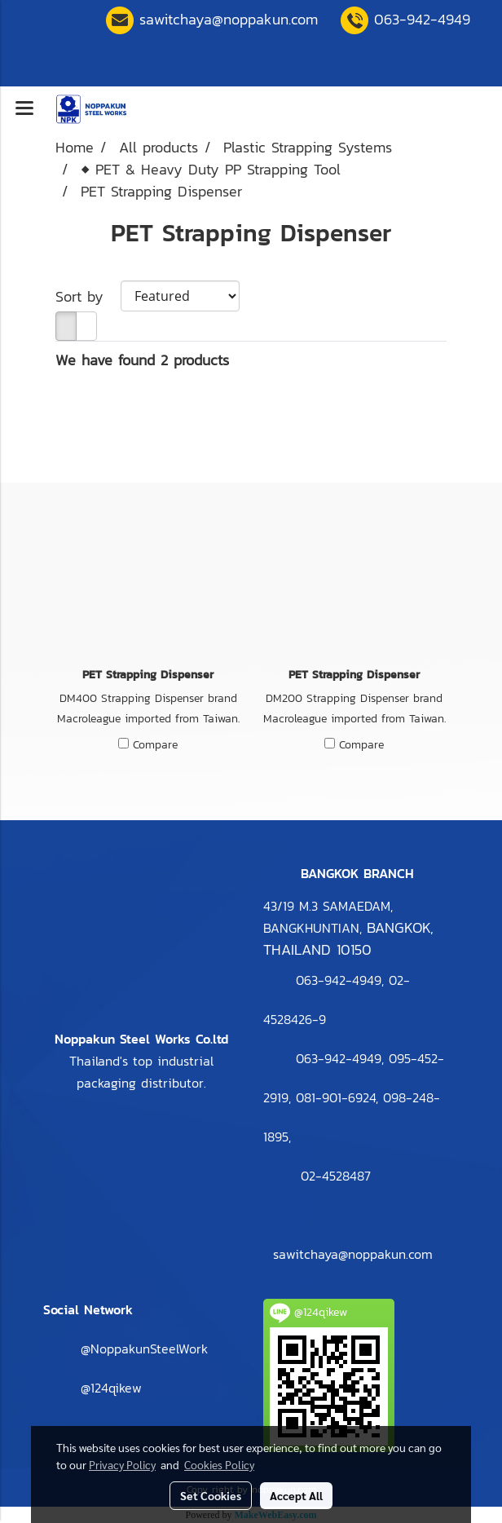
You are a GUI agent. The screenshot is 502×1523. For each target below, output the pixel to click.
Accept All (296, 1495)
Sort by (88, 296)
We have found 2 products (142, 360)
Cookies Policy (219, 1464)
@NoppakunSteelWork (144, 1348)
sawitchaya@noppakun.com (228, 19)
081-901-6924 (336, 1097)
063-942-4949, (340, 1058)
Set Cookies (210, 1495)
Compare (155, 745)
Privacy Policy (122, 1464)
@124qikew (111, 1387)
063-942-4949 (422, 19)
